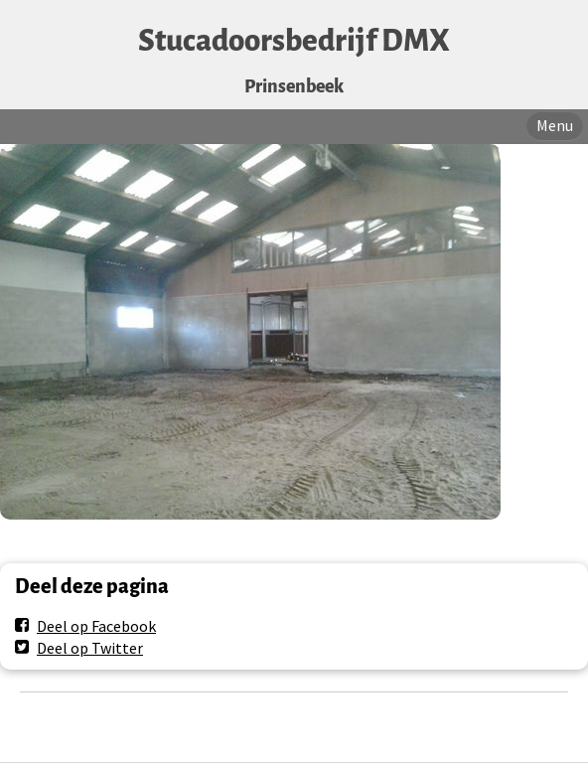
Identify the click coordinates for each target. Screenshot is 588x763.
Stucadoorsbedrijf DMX (294, 41)
